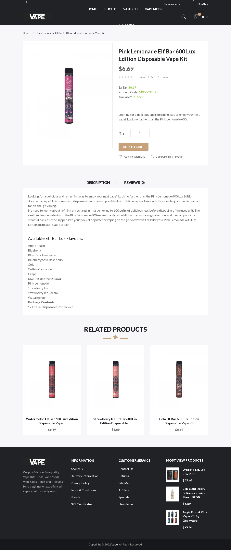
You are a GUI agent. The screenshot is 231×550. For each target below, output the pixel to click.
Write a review (159, 77)
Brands (75, 497)
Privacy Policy (80, 483)
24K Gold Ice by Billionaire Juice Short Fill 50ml (194, 493)
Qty (121, 133)
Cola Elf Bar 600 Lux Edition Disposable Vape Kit (179, 421)
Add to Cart (133, 147)
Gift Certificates (81, 504)
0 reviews (140, 77)
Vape (114, 544)
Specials (124, 497)
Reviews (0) (134, 182)
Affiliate (124, 490)
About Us (77, 469)
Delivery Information (84, 476)
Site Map (124, 483)
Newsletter (126, 504)
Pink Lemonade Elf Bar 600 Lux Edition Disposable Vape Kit (71, 33)
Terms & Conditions (83, 490)
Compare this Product (170, 156)
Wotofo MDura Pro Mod (194, 472)
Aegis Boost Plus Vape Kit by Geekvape (195, 516)
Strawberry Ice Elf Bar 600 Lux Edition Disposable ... (115, 421)
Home (26, 33)
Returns (124, 476)
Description (98, 182)
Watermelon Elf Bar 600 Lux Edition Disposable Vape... (52, 421)
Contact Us (126, 469)
